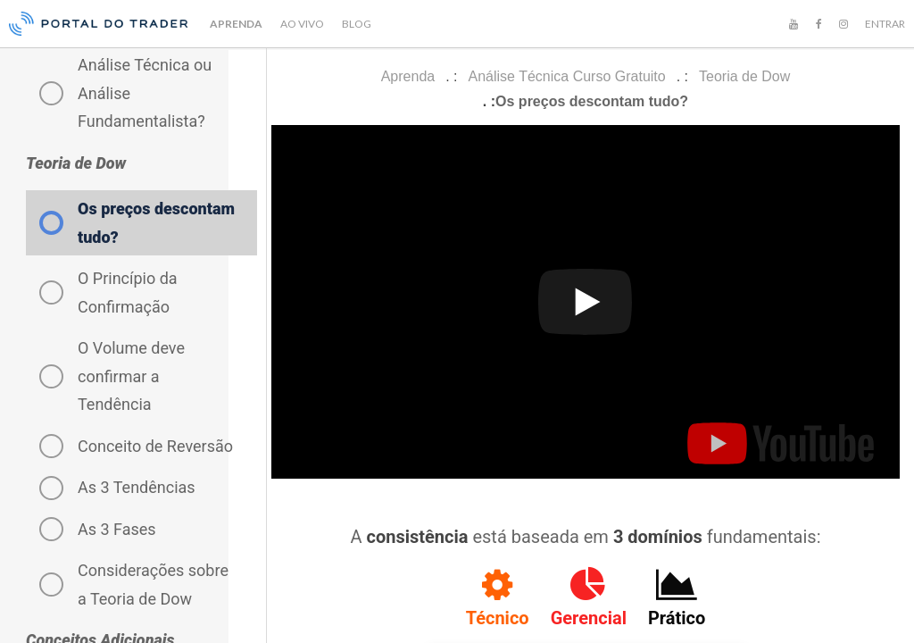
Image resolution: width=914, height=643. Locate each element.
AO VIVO (302, 23)
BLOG (356, 23)
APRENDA (236, 23)
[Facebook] (818, 24)
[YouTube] (793, 24)
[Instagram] (843, 24)
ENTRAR (885, 23)
